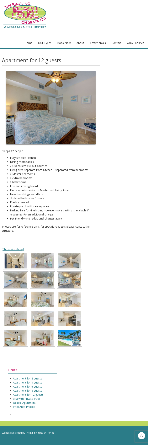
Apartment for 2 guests (27, 378)
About (80, 43)
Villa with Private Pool (26, 398)
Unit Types (44, 43)
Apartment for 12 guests (28, 394)
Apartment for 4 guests (27, 382)
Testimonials (98, 43)
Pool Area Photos (24, 407)
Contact (116, 43)
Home (28, 43)
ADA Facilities (135, 43)
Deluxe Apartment (24, 403)
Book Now (64, 43)
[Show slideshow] (13, 249)
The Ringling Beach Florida (40, 432)
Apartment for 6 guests (27, 386)
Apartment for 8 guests (27, 390)
